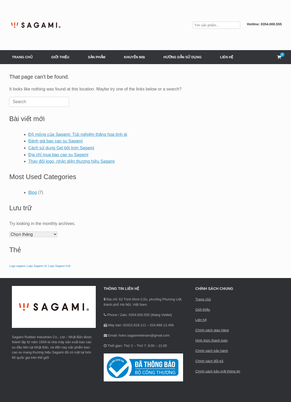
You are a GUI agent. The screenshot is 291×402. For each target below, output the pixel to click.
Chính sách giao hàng (212, 330)
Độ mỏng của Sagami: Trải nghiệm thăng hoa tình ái (77, 134)
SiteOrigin (141, 391)
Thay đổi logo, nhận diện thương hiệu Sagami (71, 161)
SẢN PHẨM (97, 57)
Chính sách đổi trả (209, 361)
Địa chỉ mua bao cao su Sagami (58, 154)
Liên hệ (200, 320)
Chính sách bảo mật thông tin (217, 371)
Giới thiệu (202, 310)
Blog (32, 192)
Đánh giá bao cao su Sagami (55, 141)
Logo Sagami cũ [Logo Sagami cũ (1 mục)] (36, 265)
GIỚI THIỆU (60, 57)
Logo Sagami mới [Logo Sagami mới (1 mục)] (59, 265)
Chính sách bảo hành (211, 351)
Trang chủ (203, 299)
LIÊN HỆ (226, 57)
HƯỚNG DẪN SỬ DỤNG (182, 57)
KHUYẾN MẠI (134, 57)
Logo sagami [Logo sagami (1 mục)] (17, 265)
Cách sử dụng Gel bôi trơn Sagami (61, 148)
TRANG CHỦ (22, 57)
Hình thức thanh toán (211, 340)
